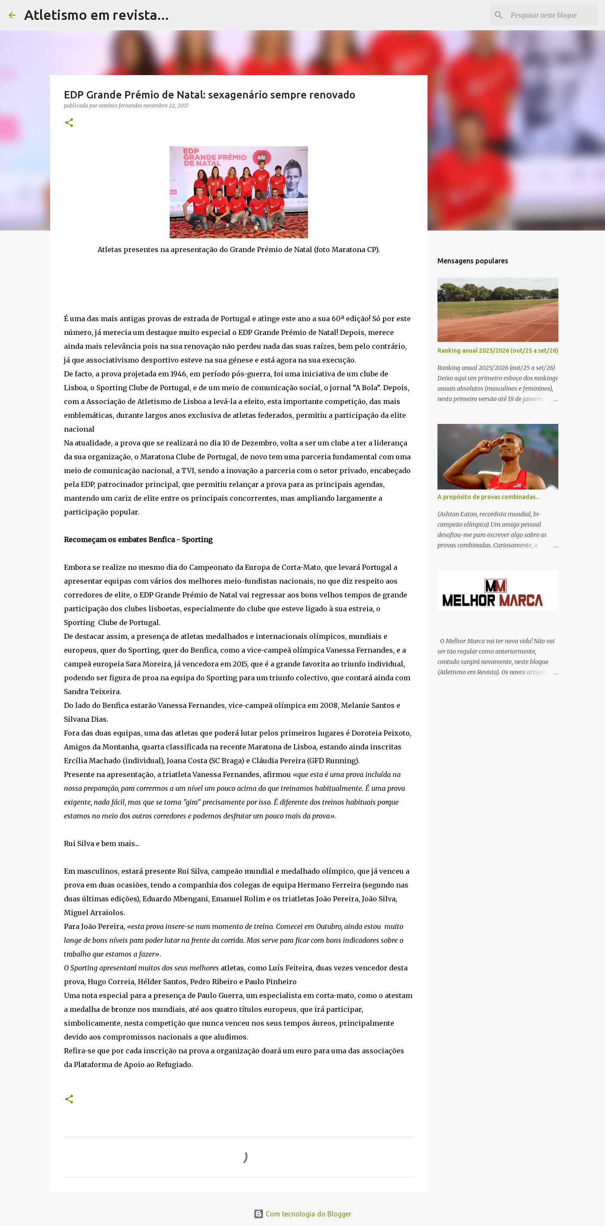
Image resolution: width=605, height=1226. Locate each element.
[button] (69, 123)
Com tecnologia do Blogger (302, 1214)
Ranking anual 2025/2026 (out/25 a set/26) (497, 350)
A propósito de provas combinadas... (488, 496)
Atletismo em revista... (96, 14)
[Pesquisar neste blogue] (552, 15)
